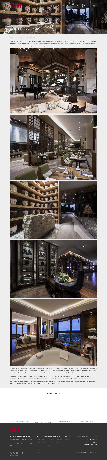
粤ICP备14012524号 (15, 455)
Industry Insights (60, 442)
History (38, 442)
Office (43, 446)
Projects (61, 6)
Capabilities (52, 439)
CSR (38, 452)
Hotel (43, 439)
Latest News (59, 439)
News (79, 6)
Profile (38, 439)
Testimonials (52, 446)
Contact (86, 6)
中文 (94, 6)
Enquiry (67, 439)
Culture (38, 449)
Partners (51, 442)
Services (70, 6)
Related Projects (53, 393)
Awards (39, 446)
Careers (67, 442)
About (52, 6)
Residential (44, 442)
